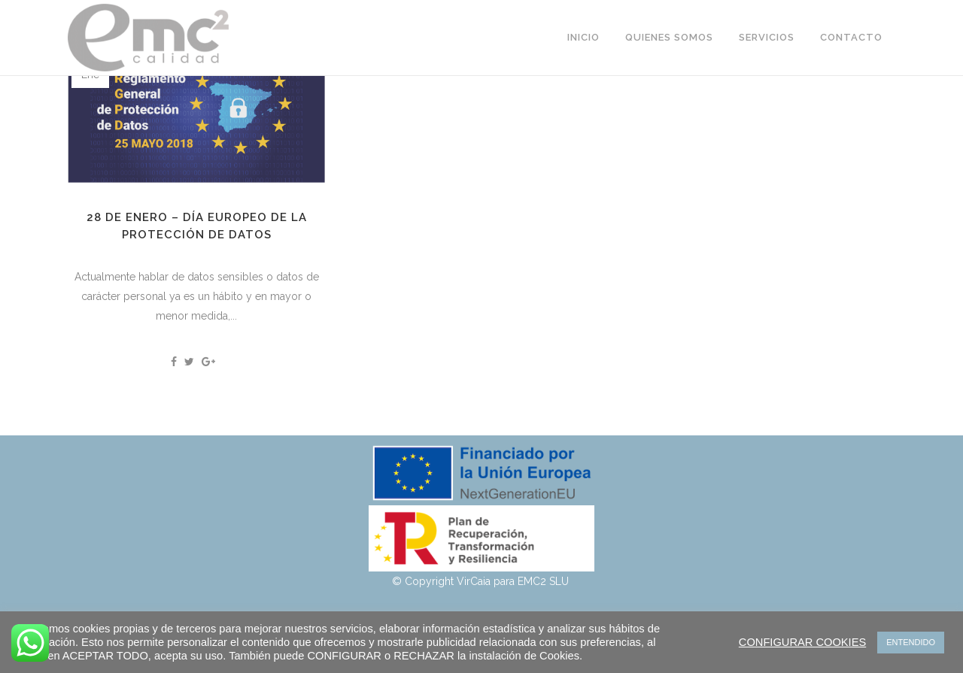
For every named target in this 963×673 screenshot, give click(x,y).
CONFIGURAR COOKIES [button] (802, 642)
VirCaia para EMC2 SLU (514, 581)
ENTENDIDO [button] (910, 642)
